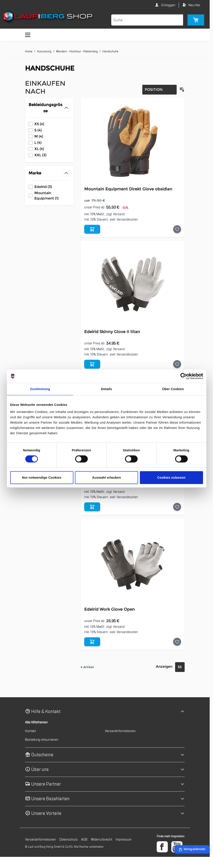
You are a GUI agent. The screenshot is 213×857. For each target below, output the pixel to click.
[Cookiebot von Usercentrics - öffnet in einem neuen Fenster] (183, 376)
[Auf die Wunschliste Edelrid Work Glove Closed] (177, 507)
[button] (105, 711)
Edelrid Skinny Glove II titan (112, 331)
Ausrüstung (44, 51)
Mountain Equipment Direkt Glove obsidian (128, 189)
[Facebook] (162, 846)
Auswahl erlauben (106, 477)
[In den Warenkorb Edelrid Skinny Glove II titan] (92, 364)
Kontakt (30, 731)
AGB (84, 839)
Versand (119, 214)
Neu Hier (194, 5)
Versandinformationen (120, 731)
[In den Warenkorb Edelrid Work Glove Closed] (92, 506)
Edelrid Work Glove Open (109, 609)
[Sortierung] (159, 90)
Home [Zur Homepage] (28, 51)
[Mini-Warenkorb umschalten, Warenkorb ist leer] (196, 20)
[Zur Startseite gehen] (48, 17)
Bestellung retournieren (41, 739)
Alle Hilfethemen (36, 722)
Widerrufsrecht (101, 839)
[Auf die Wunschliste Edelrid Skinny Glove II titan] (177, 364)
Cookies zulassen (171, 477)
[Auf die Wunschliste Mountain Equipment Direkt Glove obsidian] (177, 229)
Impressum (123, 839)
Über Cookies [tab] (173, 389)
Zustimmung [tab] (40, 389)
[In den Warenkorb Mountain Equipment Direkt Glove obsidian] (92, 229)
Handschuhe (110, 51)
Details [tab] (106, 389)
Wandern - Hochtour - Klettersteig (77, 51)
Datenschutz (68, 839)
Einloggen (168, 5)
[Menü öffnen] (27, 34)
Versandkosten (127, 219)
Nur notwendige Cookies (41, 477)
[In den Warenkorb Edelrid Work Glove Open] (92, 641)
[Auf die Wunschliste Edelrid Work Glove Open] (177, 642)
